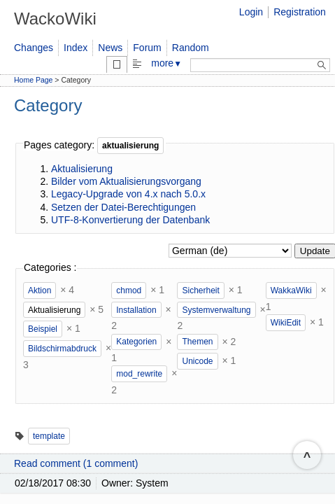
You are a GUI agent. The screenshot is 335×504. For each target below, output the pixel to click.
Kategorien (136, 341)
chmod (128, 290)
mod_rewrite (139, 374)
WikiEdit (286, 323)
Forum (147, 47)
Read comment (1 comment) (76, 463)
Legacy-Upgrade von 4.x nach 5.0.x (128, 194)
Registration (299, 12)
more (166, 63)
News (110, 47)
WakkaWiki (291, 290)
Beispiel (42, 329)
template (49, 436)
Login (251, 12)
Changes (33, 47)
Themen (197, 341)
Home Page (33, 80)
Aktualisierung (82, 168)
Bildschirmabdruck (62, 349)
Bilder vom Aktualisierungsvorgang (126, 181)
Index (75, 47)
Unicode (197, 361)
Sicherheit (200, 290)
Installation (136, 310)
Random (190, 47)
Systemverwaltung (216, 310)
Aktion (39, 290)
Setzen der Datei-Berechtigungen (123, 207)
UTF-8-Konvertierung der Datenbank (130, 219)
